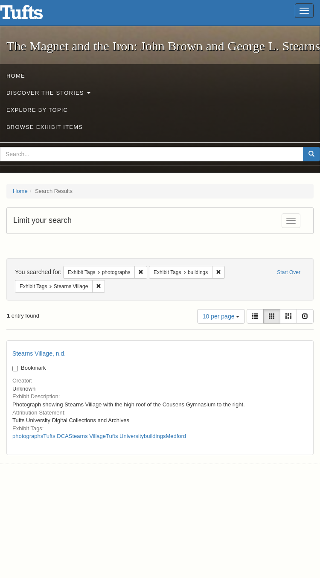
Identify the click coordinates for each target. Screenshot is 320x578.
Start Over (288, 272)
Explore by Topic (37, 110)
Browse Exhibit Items (44, 127)
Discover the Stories (48, 93)
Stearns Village (87, 436)
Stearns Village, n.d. (39, 353)
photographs (27, 436)
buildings (155, 436)
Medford (176, 436)
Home (15, 76)
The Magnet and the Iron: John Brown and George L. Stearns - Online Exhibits (32, 15)
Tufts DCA (55, 436)
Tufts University (125, 436)
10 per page (221, 316)
